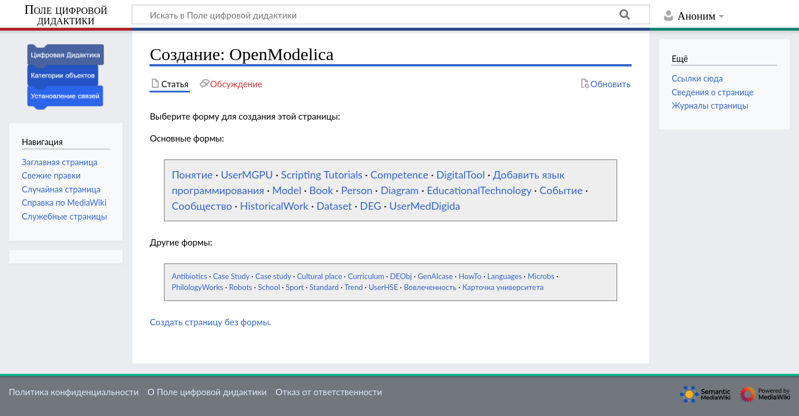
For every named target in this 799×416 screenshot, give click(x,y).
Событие (561, 190)
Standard (324, 287)
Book (321, 190)
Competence (399, 174)
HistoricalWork (274, 205)
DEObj (401, 276)
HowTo (469, 276)
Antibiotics (189, 276)
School (269, 287)
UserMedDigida (424, 205)
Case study (273, 276)
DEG (370, 205)
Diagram (399, 190)
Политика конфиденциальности (74, 392)
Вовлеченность (430, 287)
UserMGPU (246, 174)
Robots (240, 287)
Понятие (191, 174)
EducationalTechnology (479, 190)
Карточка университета (503, 287)
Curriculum (366, 276)
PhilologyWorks (197, 287)
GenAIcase (435, 276)
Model (286, 190)
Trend (353, 287)
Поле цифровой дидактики (65, 15)
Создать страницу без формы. (210, 322)
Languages (504, 276)
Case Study (231, 276)
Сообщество (201, 205)
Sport (295, 287)
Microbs (541, 276)
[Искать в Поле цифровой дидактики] (390, 14)
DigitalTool (460, 174)
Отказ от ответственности (328, 392)
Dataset (334, 205)
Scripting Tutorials (322, 174)
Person (356, 190)
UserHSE (383, 287)
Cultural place (319, 276)
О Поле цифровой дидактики (207, 392)
